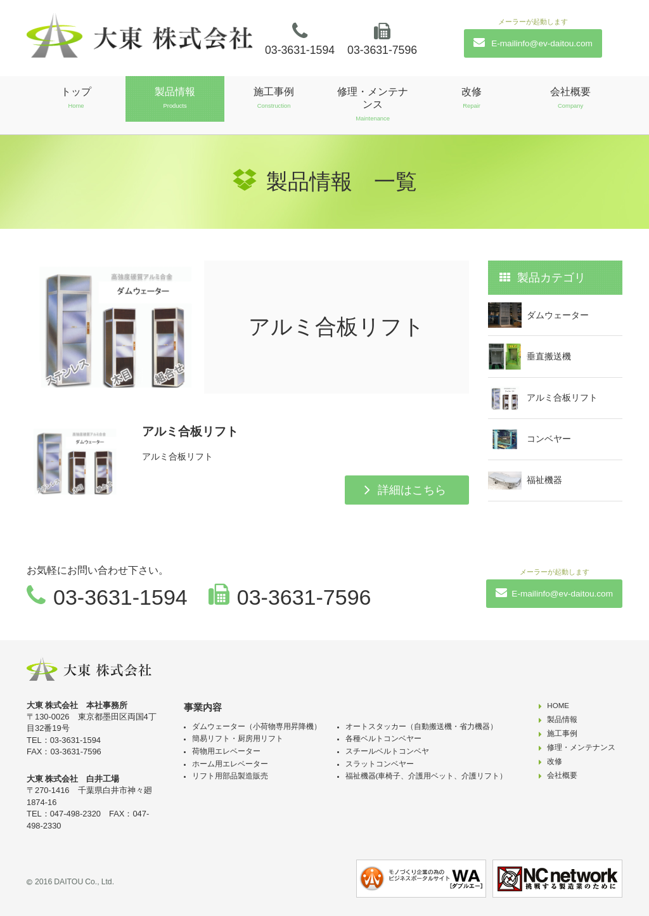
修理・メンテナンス (372, 104)
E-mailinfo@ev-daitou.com (533, 42)
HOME (558, 705)
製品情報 (175, 98)
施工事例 (274, 98)
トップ (76, 98)
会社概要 (570, 98)
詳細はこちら (412, 490)
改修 (471, 98)
